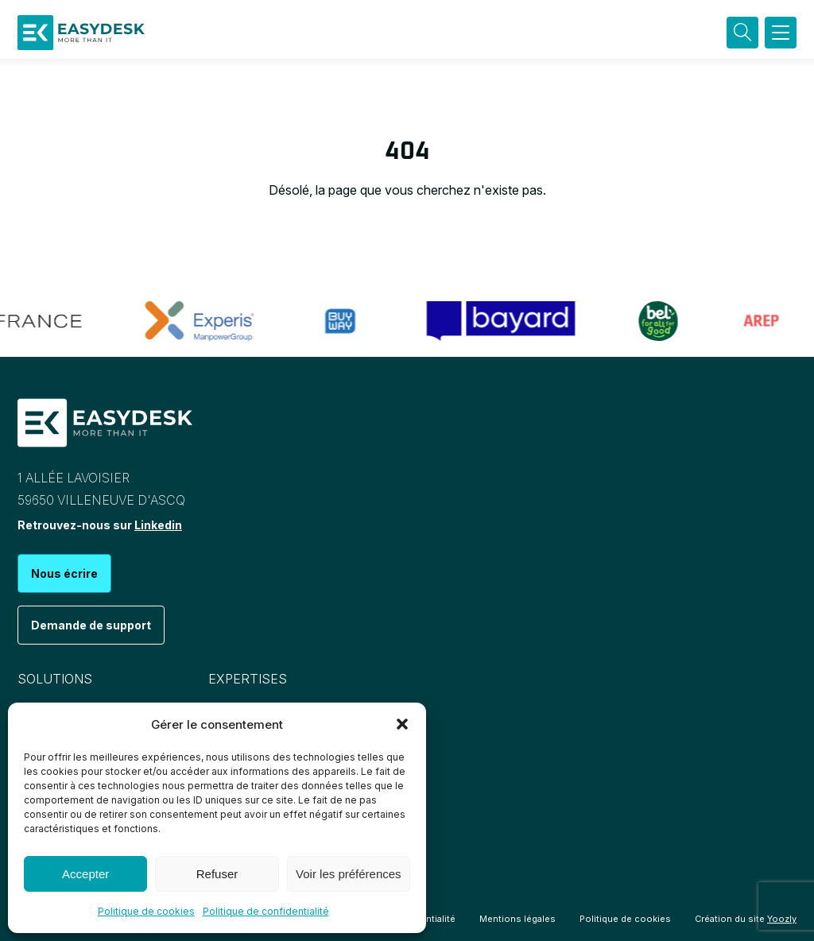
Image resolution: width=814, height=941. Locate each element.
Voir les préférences (348, 874)
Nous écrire (64, 573)
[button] (402, 724)
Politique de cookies (146, 911)
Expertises (247, 679)
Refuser (217, 874)
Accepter (85, 874)
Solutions (54, 679)
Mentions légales (517, 918)
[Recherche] (742, 32)
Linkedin (158, 525)
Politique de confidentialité (266, 911)
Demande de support (91, 625)
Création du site (746, 918)
